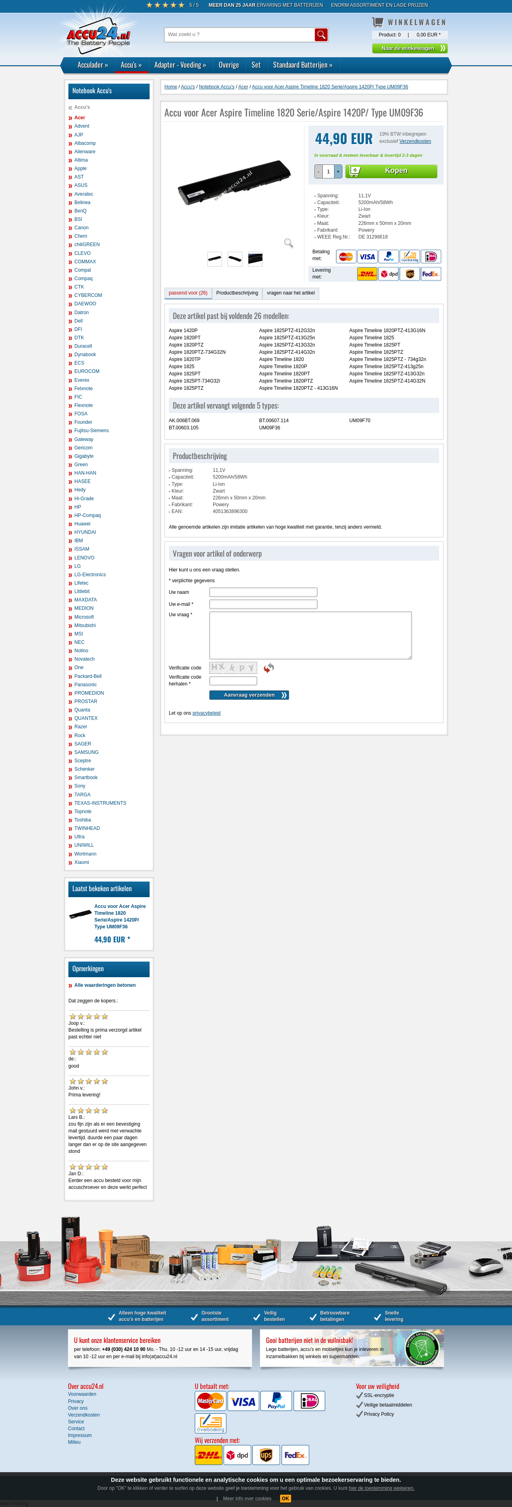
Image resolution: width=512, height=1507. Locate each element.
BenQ (80, 211)
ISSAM (81, 549)
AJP (78, 135)
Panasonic (85, 684)
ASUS (81, 185)
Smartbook (86, 777)
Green (81, 464)
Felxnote (83, 388)
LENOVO (84, 558)
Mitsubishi (85, 625)
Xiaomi (81, 862)
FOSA (81, 414)
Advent (81, 126)
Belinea (82, 202)
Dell (78, 321)
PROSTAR (85, 701)
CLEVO (82, 253)
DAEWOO (85, 304)
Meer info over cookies (247, 1498)
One (79, 667)
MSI (78, 634)
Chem (80, 236)
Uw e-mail (181, 604)
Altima (81, 160)
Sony (79, 786)
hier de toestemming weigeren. (381, 1488)
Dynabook (85, 354)
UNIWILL (84, 845)
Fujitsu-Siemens (91, 430)
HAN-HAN (85, 473)
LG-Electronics (90, 574)
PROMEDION (89, 693)
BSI (78, 219)
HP (77, 507)
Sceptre (82, 761)
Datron (81, 312)
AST (79, 177)
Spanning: (328, 195)
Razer (80, 726)
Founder (83, 422)
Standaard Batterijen (303, 64)
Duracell (83, 346)
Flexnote (83, 405)
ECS (79, 363)
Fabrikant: (327, 230)
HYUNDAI (85, 532)
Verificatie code (185, 668)
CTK (79, 287)
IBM (78, 540)
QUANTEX (86, 718)
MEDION (84, 608)
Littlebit (82, 591)
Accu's (131, 64)
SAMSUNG (86, 752)
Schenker (84, 769)
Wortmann (85, 854)
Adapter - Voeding (180, 64)
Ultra (79, 837)
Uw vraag (180, 614)
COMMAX (85, 262)
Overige (229, 64)
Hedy (80, 490)
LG (77, 566)
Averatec (83, 194)
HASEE (82, 481)
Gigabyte (84, 456)
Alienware (85, 151)
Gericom (83, 448)
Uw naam (179, 592)
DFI (78, 329)
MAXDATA (85, 600)
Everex (81, 380)
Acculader (93, 64)
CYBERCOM (88, 295)
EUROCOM (87, 371)
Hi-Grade (84, 498)
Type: (323, 209)
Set (256, 64)
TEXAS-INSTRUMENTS (100, 803)
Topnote (83, 811)
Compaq (83, 278)
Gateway (83, 439)
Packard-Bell (88, 676)
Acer (79, 117)
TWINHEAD (87, 828)
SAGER (82, 744)
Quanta (82, 710)
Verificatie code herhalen (185, 680)
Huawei (82, 524)
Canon (81, 227)
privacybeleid (206, 713)
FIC (78, 397)
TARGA (82, 795)
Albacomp (85, 143)
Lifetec (81, 583)
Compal (82, 270)
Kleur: (323, 216)
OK (285, 1498)
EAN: (177, 511)
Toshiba (82, 820)
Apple (80, 168)
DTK (79, 338)
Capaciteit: (328, 202)
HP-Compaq (87, 515)
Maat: (323, 223)
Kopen (396, 170)
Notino (81, 650)
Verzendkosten (415, 141)
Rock (79, 735)
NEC (79, 642)
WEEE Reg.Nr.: (333, 237)
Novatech (84, 659)
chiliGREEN (87, 244)
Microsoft (84, 617)
